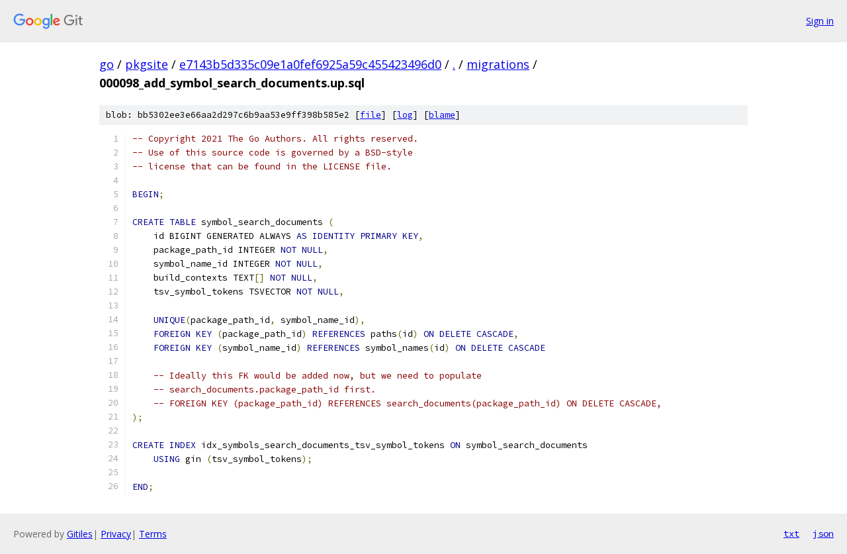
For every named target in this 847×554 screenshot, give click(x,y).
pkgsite (146, 64)
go (106, 64)
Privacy (116, 534)
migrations (498, 64)
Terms (153, 534)
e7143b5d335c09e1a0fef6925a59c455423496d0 (310, 64)
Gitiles (80, 534)
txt (791, 533)
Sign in (820, 21)
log (405, 114)
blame (442, 114)
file (370, 114)
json (823, 533)
